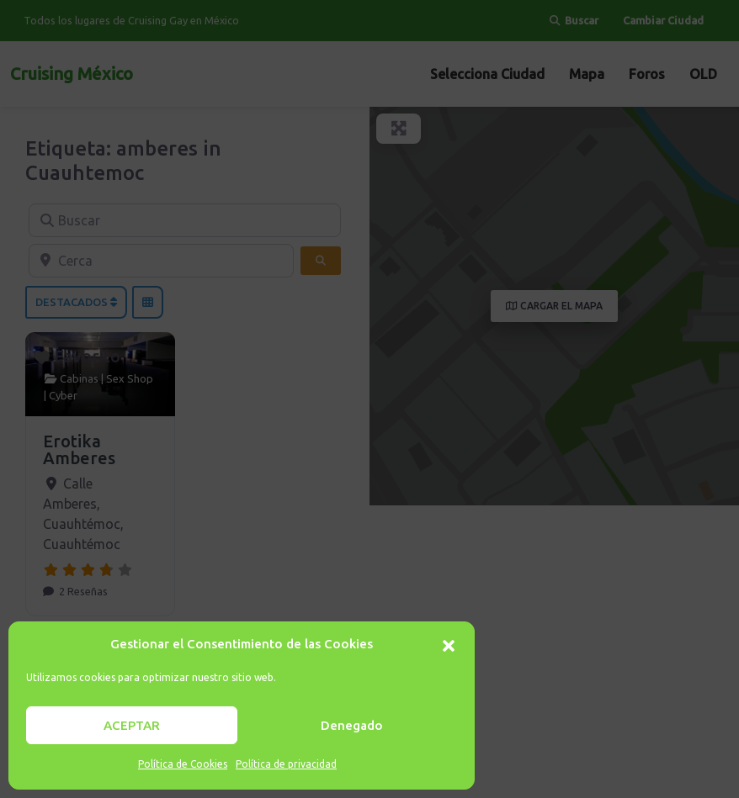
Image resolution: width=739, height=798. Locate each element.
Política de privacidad (286, 763)
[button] (448, 644)
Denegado (352, 725)
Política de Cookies (182, 763)
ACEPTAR (132, 725)
